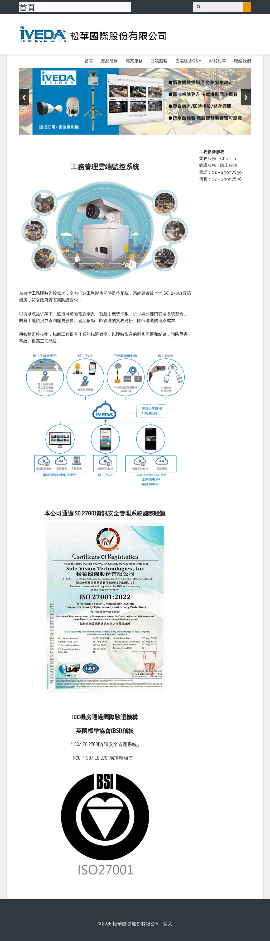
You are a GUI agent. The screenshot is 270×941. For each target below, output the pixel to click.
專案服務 (134, 61)
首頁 (89, 61)
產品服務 (109, 61)
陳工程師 (228, 165)
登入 (167, 924)
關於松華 (217, 61)
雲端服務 (159, 61)
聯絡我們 (242, 61)
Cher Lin (228, 158)
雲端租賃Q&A (188, 61)
